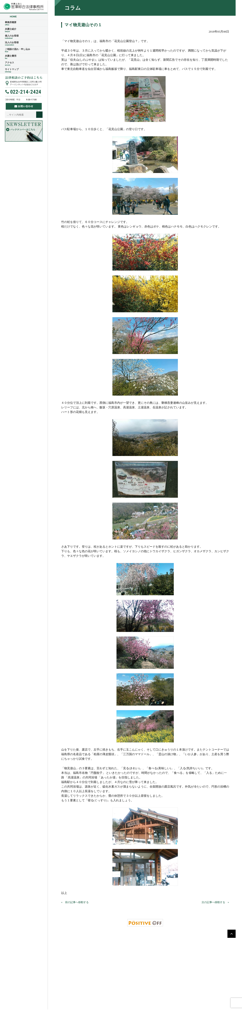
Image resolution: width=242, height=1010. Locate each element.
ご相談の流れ (141, 940)
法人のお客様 (24, 43)
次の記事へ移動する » (215, 902)
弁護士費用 (24, 57)
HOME (13, 16)
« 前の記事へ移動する (75, 902)
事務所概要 (24, 23)
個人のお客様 (24, 37)
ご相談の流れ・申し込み (24, 50)
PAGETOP (231, 934)
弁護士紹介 (24, 30)
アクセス (24, 63)
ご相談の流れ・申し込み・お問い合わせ (120, 946)
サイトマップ (24, 70)
